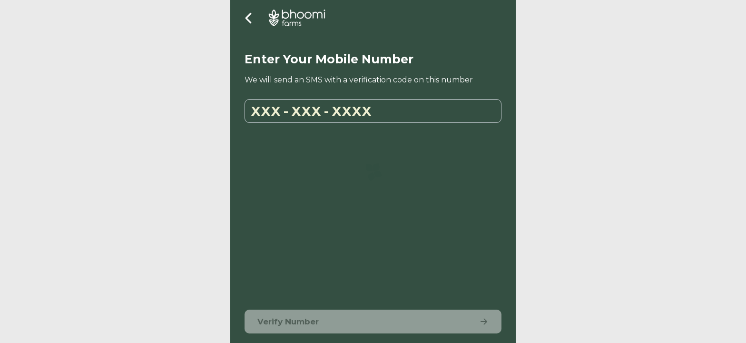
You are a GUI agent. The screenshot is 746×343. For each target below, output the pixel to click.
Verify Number (373, 322)
